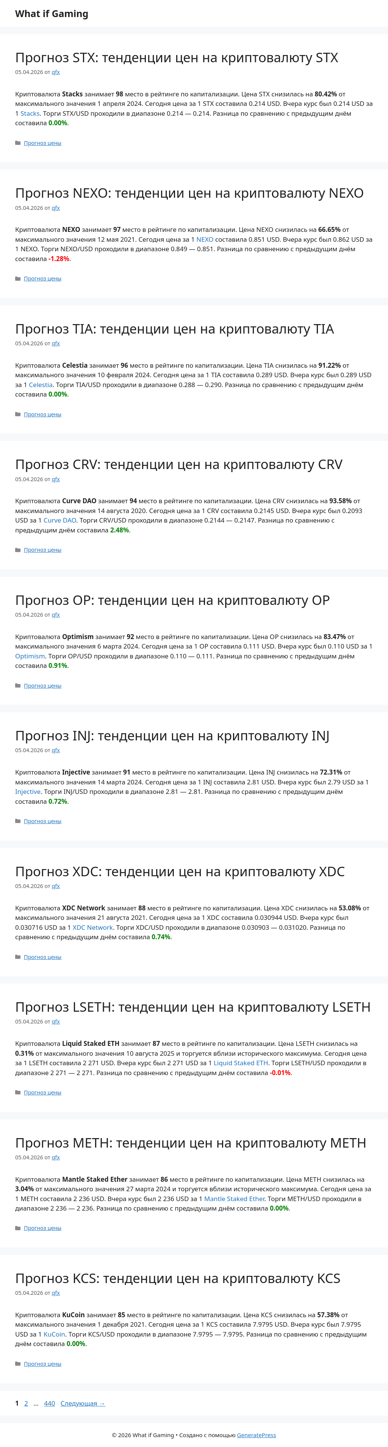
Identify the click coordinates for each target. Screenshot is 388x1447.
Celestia (41, 384)
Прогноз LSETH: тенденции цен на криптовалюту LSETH (193, 1007)
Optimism (30, 656)
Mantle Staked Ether (234, 1198)
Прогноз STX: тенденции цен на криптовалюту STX (176, 57)
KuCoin (54, 1334)
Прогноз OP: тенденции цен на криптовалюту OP (172, 600)
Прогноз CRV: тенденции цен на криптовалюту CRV (179, 464)
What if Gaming (51, 13)
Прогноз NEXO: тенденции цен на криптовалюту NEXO (189, 193)
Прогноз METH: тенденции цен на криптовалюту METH (190, 1142)
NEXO (204, 239)
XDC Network (93, 927)
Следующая (83, 1403)
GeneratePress (256, 1435)
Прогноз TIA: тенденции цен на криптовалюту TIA (174, 328)
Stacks (29, 113)
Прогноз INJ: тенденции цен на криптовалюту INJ (172, 735)
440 (50, 1403)
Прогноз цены (42, 142)
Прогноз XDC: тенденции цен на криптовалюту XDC (180, 871)
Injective (28, 791)
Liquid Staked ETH (241, 1062)
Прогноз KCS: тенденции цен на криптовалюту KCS (178, 1278)
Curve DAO (60, 520)
